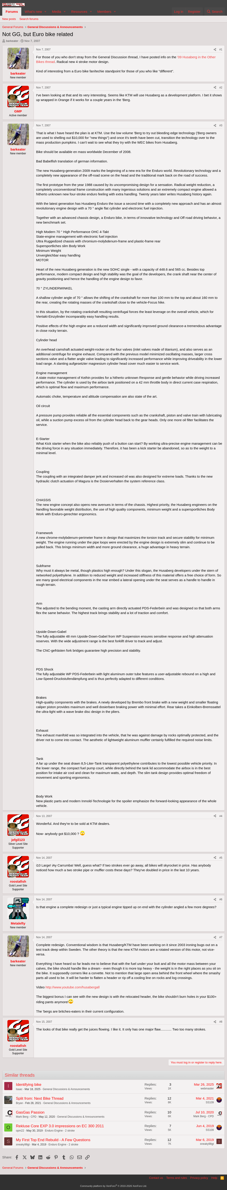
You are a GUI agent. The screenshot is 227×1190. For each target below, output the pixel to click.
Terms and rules (176, 1177)
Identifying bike (28, 1084)
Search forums (29, 19)
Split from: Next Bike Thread (39, 1098)
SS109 (210, 1102)
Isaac (19, 1089)
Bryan (19, 1103)
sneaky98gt (23, 1144)
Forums (12, 11)
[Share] (215, 49)
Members (104, 11)
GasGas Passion (30, 1112)
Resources (79, 11)
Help (214, 1177)
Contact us (156, 1177)
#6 (220, 899)
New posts (9, 19)
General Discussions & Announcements (66, 1089)
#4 (220, 816)
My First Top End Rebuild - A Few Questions (53, 1140)
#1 (220, 49)
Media (56, 11)
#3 (220, 125)
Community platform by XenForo (113, 1186)
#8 (220, 1021)
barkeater (12, 41)
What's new (33, 11)
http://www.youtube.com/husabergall (72, 987)
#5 (220, 857)
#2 (220, 87)
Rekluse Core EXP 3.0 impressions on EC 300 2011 (60, 1126)
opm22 (20, 1130)
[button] (45, 11)
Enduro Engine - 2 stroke (60, 1130)
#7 (220, 937)
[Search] (214, 11)
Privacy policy (199, 1177)
